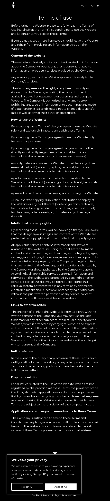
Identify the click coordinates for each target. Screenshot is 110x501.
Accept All (60, 486)
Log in (83, 5)
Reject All (27, 486)
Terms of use (69, 495)
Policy (55, 495)
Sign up (94, 5)
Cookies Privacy (40, 495)
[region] (44, 474)
